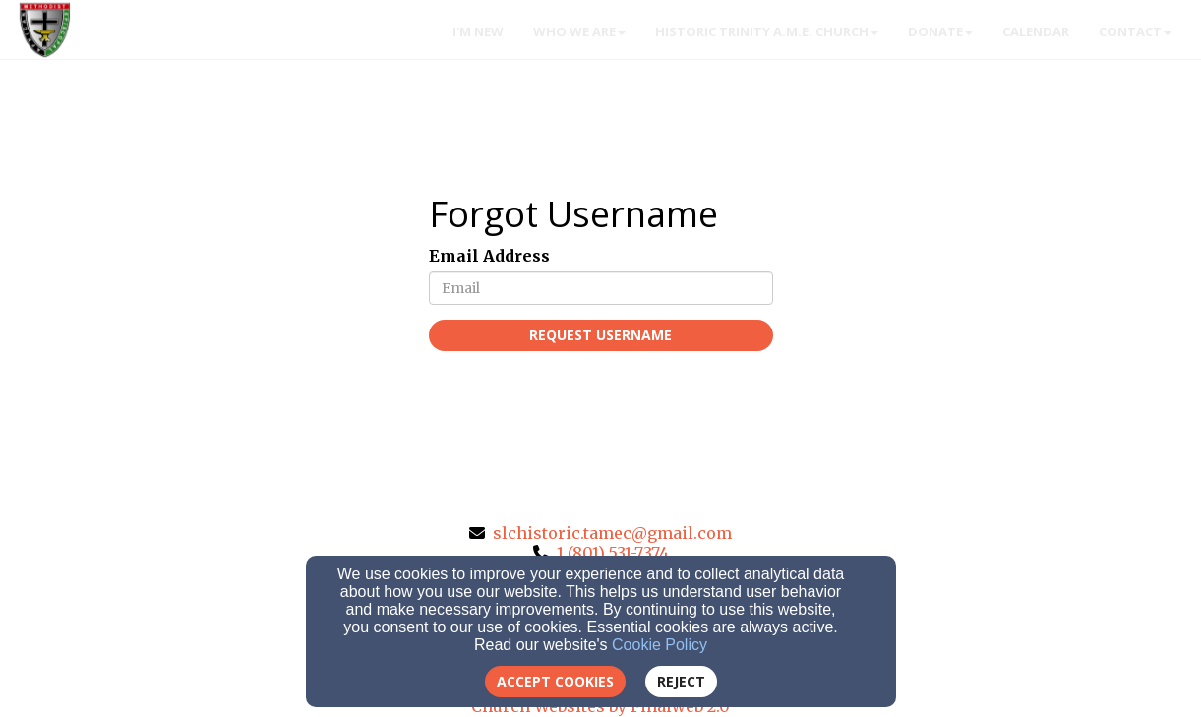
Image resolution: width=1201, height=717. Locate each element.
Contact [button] (1135, 31)
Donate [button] (940, 31)
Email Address (489, 256)
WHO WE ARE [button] (579, 31)
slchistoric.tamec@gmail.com (612, 533)
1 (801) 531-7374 (613, 553)
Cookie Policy (659, 644)
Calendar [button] (1035, 31)
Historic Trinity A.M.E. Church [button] (766, 31)
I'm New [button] (478, 31)
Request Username (600, 335)
